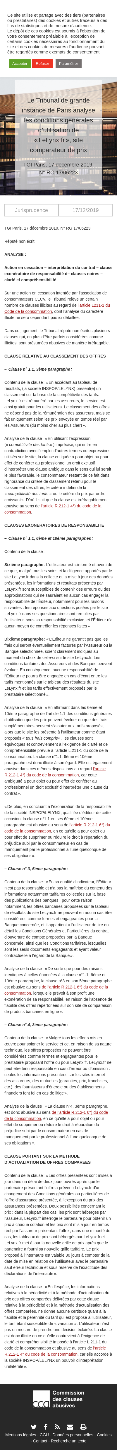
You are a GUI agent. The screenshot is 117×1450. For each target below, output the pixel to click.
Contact (40, 1441)
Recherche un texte (68, 1441)
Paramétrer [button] (68, 63)
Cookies (104, 1434)
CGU (44, 1434)
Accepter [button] (19, 63)
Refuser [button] (42, 63)
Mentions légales (20, 1434)
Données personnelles (72, 1434)
